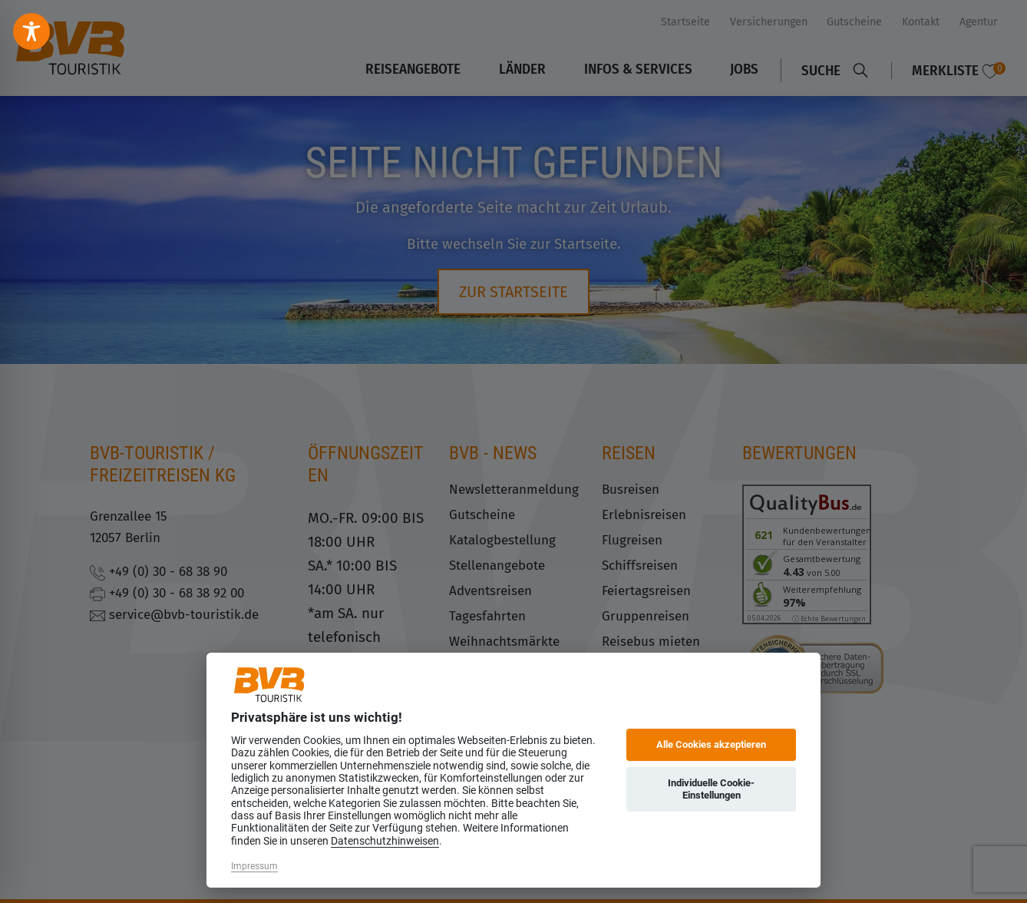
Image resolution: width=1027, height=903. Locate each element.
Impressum (254, 866)
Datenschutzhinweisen (385, 841)
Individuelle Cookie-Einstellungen (711, 789)
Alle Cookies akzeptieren (711, 744)
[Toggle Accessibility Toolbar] (31, 31)
